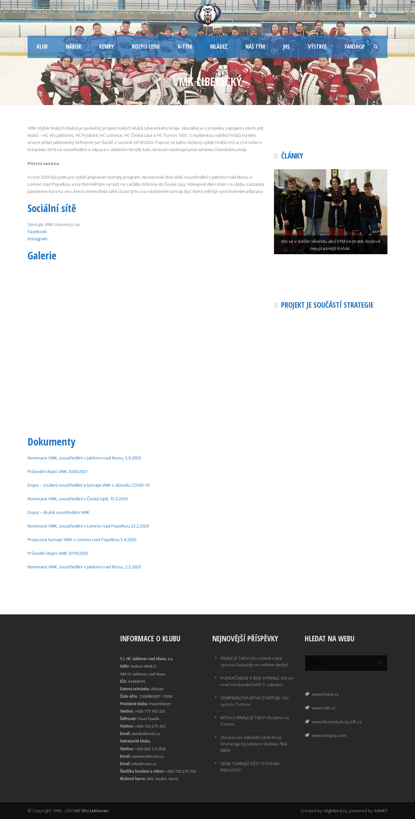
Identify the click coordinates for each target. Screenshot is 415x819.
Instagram (37, 239)
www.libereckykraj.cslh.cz (337, 722)
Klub (42, 46)
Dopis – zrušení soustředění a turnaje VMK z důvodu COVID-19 (88, 485)
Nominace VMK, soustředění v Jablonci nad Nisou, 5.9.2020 (84, 458)
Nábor (73, 46)
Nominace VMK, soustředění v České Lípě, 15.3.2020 (78, 499)
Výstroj (317, 46)
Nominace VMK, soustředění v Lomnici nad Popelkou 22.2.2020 (88, 526)
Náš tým (255, 46)
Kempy (106, 46)
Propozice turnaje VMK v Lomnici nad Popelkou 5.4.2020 (82, 539)
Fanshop (355, 46)
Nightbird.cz (335, 810)
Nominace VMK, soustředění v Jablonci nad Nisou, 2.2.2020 (84, 567)
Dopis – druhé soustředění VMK (58, 512)
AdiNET (380, 810)
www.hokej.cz (325, 694)
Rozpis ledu (146, 46)
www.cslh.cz (324, 708)
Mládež (218, 46)
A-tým (185, 46)
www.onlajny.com (329, 735)
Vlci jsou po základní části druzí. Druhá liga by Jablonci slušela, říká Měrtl (253, 743)
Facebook (37, 231)
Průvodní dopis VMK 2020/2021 (58, 471)
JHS (286, 46)
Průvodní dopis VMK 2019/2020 (58, 553)
